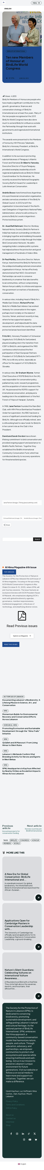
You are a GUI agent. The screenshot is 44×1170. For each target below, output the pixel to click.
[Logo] (4, 2)
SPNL (12, 78)
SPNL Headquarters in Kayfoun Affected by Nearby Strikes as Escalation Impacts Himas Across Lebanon (21, 771)
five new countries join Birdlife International (33, 830)
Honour (35, 840)
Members (7, 843)
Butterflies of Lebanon (13, 697)
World (17, 843)
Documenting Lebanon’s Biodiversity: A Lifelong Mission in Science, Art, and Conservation (21, 702)
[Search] (37, 539)
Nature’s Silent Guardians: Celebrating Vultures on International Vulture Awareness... (19, 974)
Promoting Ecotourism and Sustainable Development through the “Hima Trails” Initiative (21, 731)
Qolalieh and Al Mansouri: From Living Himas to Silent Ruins (20, 743)
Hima (5, 711)
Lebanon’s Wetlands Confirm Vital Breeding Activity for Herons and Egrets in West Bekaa (21, 757)
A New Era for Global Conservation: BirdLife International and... (17, 876)
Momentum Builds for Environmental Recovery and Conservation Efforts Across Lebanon (19, 717)
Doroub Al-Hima (10, 725)
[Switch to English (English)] (22, 1164)
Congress (24, 840)
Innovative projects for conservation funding (11, 832)
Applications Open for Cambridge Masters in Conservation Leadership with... (19, 924)
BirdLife (13, 840)
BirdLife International (16, 51)
